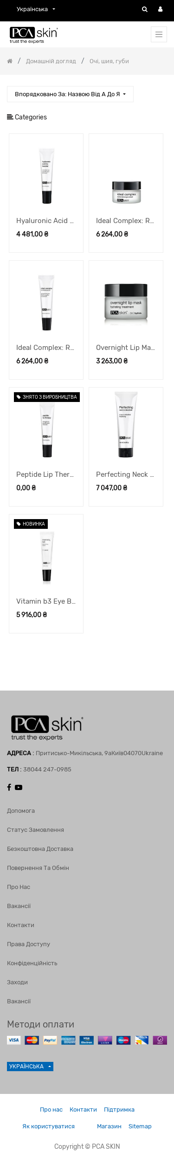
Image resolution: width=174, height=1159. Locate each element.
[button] (70, 94)
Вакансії (19, 905)
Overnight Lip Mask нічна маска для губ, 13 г (126, 347)
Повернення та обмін (38, 867)
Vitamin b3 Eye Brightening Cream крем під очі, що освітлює (46, 601)
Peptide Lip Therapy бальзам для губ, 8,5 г (46, 474)
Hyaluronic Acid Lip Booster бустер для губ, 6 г (46, 221)
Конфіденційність (32, 963)
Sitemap (140, 1126)
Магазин (109, 1126)
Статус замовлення (35, 829)
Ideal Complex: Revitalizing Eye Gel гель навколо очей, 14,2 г (46, 347)
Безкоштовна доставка (40, 848)
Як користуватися (48, 1126)
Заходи (17, 982)
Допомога (21, 810)
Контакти (20, 925)
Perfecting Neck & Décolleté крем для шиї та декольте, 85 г (126, 474)
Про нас (18, 886)
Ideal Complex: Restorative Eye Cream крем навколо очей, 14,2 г (126, 221)
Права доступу (28, 944)
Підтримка (119, 1109)
